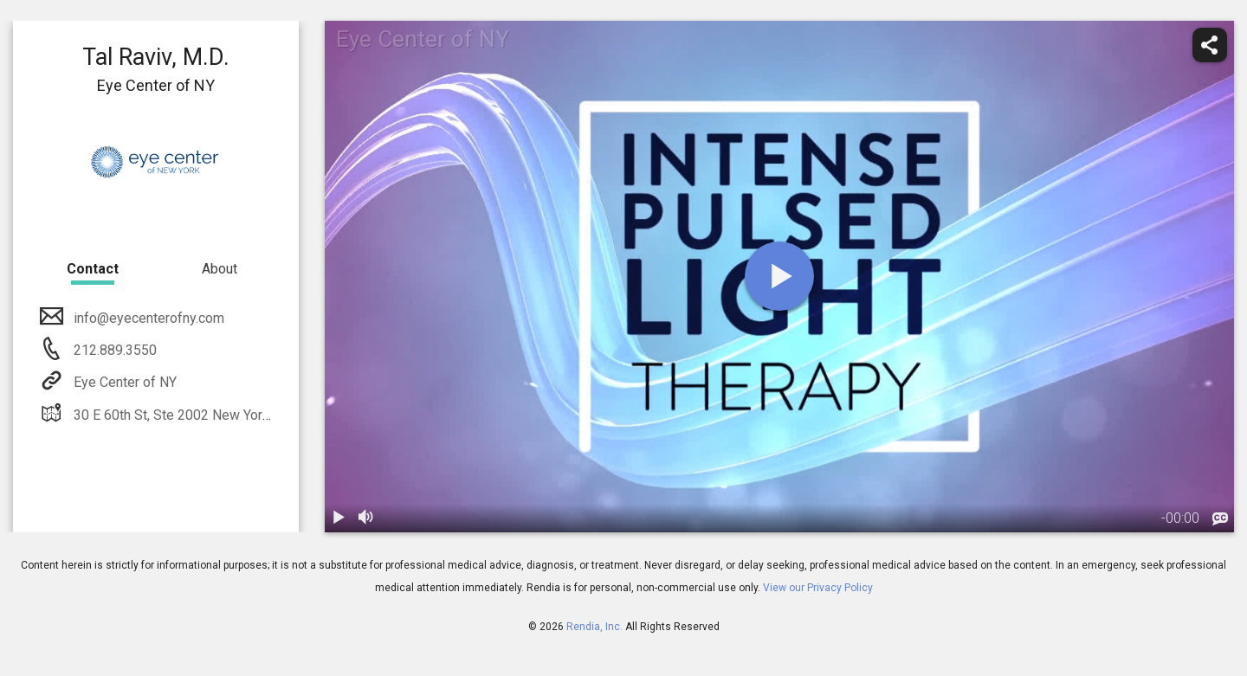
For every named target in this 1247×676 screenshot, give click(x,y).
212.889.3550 (113, 350)
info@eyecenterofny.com (147, 318)
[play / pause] (338, 518)
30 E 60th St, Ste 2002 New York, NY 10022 (202, 415)
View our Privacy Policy (818, 588)
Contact (93, 269)
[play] (779, 276)
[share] (1209, 45)
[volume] (366, 518)
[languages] (1220, 519)
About (219, 269)
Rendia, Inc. (594, 627)
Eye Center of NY (123, 382)
